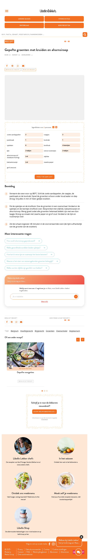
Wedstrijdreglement (40, 552)
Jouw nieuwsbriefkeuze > (44, 411)
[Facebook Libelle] (49, 544)
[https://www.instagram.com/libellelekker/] (53, 544)
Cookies (48, 549)
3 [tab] (46, 390)
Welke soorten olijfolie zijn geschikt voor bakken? (27, 268)
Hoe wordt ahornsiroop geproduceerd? (23, 241)
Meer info (44, 301)
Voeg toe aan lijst (44, 177)
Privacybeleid (44, 419)
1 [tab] (42, 390)
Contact (21, 552)
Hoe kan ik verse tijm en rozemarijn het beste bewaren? (29, 254)
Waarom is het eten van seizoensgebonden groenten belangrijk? (32, 261)
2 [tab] (44, 390)
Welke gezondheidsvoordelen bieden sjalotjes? (26, 247)
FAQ (29, 552)
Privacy (20, 549)
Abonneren (55, 552)
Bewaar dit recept (13, 69)
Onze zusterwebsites (25, 554)
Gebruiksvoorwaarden (34, 549)
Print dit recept (29, 69)
